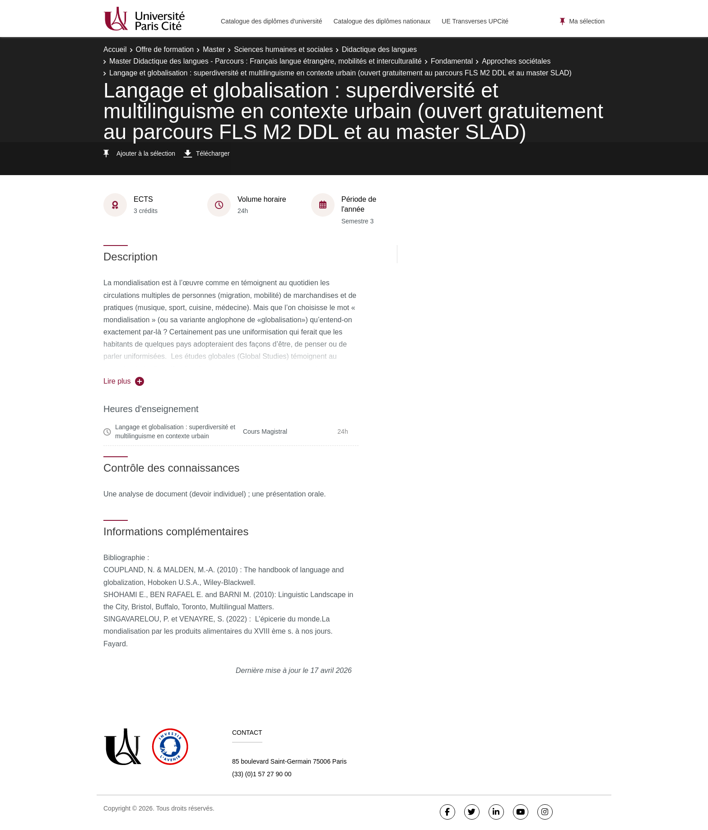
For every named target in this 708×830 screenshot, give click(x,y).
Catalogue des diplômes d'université (271, 21)
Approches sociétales (516, 61)
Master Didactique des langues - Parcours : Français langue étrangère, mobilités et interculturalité (265, 61)
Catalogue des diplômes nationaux (381, 21)
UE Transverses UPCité (475, 21)
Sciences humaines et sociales (283, 49)
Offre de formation (165, 49)
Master (214, 49)
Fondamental (452, 61)
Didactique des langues (379, 49)
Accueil (115, 49)
